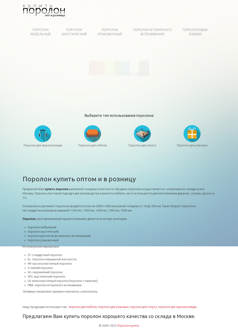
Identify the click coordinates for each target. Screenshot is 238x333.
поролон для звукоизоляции (177, 307)
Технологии (184, 21)
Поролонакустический (74, 32)
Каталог (106, 21)
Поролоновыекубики (195, 32)
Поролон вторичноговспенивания (152, 32)
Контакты (206, 21)
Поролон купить (128, 325)
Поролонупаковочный (110, 32)
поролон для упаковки (113, 307)
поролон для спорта (143, 307)
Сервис (123, 21)
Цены (165, 21)
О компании (85, 21)
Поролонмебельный (40, 32)
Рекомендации (145, 21)
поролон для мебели (83, 307)
